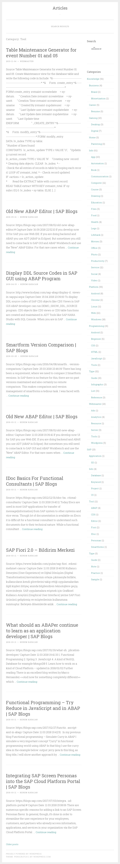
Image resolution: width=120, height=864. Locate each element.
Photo (94, 254)
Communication (100, 176)
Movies (95, 241)
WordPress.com (42, 856)
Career (92, 104)
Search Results (60, 26)
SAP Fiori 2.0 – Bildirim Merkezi (41, 550)
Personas (96, 540)
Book (93, 169)
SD (92, 462)
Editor (94, 520)
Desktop (95, 124)
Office (94, 247)
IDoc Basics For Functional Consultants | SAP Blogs (35, 481)
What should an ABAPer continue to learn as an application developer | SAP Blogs (43, 630)
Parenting (96, 143)
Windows (96, 319)
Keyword (96, 481)
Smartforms (97, 546)
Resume (95, 111)
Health (94, 221)
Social (94, 273)
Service (95, 267)
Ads (93, 410)
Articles (60, 8)
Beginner (96, 338)
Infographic (97, 384)
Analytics (96, 416)
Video (94, 280)
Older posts (12, 843)
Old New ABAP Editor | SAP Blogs (42, 211)
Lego (93, 228)
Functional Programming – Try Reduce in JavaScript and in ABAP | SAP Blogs (40, 708)
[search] (97, 49)
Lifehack (95, 234)
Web (93, 312)
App (93, 156)
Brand (94, 91)
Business (94, 85)
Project (95, 488)
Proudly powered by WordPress (24, 853)
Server (94, 429)
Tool (91, 501)
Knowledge (93, 78)
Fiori (93, 527)
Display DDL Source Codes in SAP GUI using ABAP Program (42, 276)
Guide (94, 377)
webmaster (27, 61)
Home (92, 137)
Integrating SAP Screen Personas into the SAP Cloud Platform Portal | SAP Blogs (42, 781)
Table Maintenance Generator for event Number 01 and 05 (42, 53)
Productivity (97, 260)
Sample (95, 579)
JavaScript (96, 358)
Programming (96, 325)
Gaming (93, 117)
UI (92, 494)
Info (91, 150)
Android (95, 293)
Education (96, 202)
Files (93, 208)
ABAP (94, 507)
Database (96, 475)
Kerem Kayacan (29, 217)
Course (95, 189)
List (93, 390)
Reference (96, 397)
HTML (94, 351)
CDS (93, 514)
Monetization (98, 98)
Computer (96, 182)
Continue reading (19, 395)
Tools (94, 364)
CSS (93, 345)
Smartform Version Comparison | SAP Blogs (42, 347)
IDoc (93, 533)
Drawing (95, 195)
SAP (89, 449)
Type (91, 371)
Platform (93, 286)
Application (95, 455)
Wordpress (97, 442)
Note (93, 566)
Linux (94, 306)
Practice (95, 572)
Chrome (95, 299)
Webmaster (95, 403)
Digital (94, 130)
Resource (96, 423)
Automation (97, 163)
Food (93, 215)
